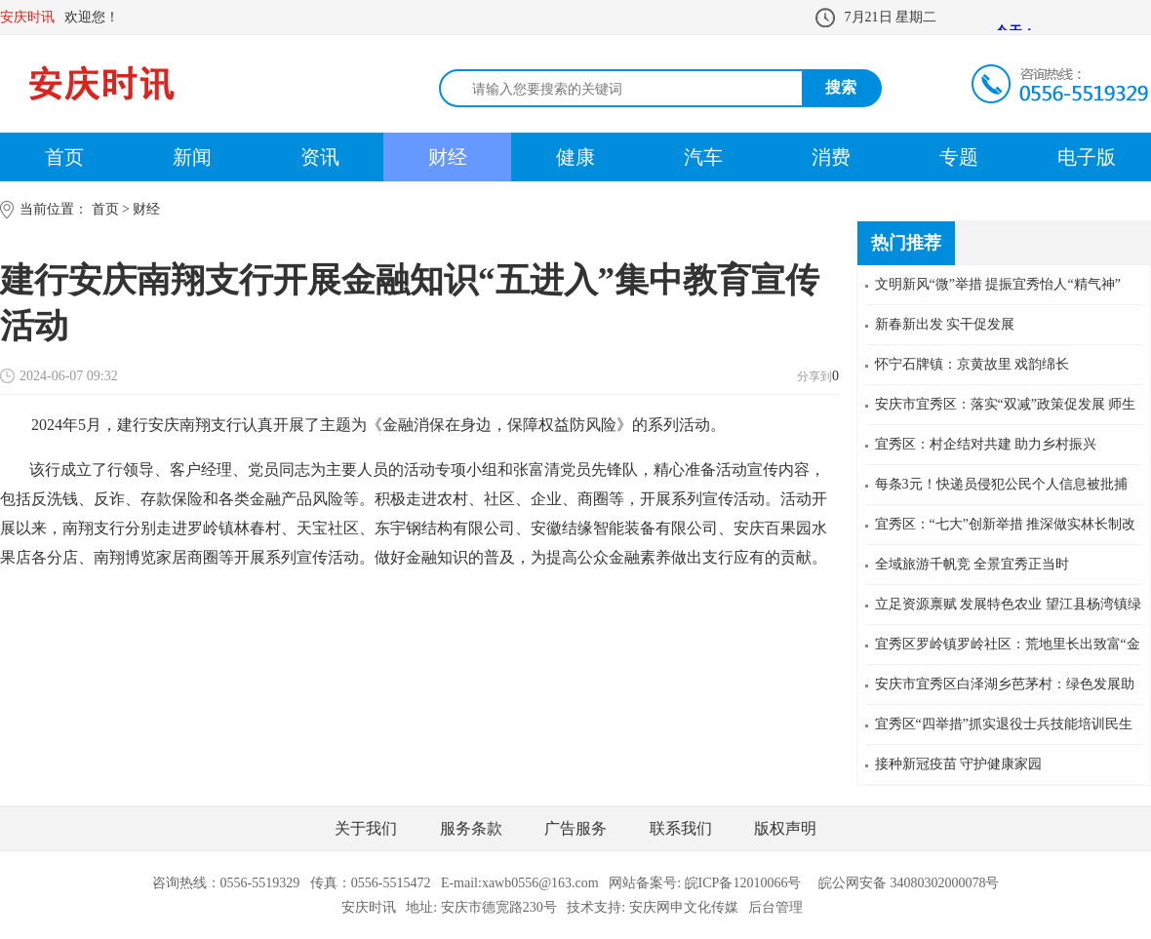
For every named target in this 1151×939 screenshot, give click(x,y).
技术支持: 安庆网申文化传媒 (652, 907)
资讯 (319, 157)
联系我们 (681, 828)
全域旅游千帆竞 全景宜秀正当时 (972, 564)
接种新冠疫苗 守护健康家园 (959, 764)
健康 (575, 157)
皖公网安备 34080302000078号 (909, 883)
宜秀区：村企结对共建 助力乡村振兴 (986, 444)
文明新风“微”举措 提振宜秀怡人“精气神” (998, 284)
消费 (831, 157)
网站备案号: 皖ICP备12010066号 (705, 883)
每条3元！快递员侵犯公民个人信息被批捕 (1001, 484)
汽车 (703, 157)
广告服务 (575, 828)
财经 (447, 157)
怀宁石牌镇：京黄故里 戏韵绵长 (972, 364)
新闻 (192, 157)
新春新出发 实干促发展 (945, 324)
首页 (64, 157)
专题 (958, 157)
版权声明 (785, 828)
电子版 (1086, 157)
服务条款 (471, 828)
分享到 (814, 376)
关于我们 (366, 828)
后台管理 (775, 907)
